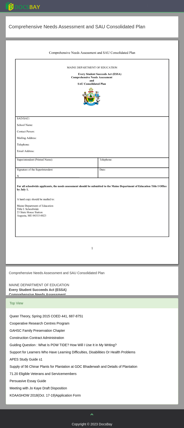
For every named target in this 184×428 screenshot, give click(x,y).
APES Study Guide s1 (26, 359)
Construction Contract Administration (37, 338)
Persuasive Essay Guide (28, 381)
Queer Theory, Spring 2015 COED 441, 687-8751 (46, 316)
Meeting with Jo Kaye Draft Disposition (38, 388)
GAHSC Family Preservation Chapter (37, 330)
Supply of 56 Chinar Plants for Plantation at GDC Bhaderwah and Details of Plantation (73, 366)
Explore (59, 6)
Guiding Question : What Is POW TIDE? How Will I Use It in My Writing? (63, 345)
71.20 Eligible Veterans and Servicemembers (43, 374)
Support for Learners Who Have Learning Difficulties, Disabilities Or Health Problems (72, 352)
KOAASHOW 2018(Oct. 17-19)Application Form (45, 395)
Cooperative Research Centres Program (39, 323)
